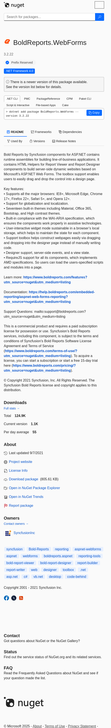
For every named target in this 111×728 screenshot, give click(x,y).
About (37, 726)
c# (25, 576)
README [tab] (15, 132)
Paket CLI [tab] (85, 98)
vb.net (38, 576)
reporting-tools (89, 556)
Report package (21, 505)
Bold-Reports (39, 549)
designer (50, 570)
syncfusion (14, 549)
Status (10, 651)
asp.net (12, 576)
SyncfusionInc (24, 533)
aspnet (11, 556)
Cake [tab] (65, 105)
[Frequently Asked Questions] (8, 667)
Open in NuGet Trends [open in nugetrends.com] (26, 497)
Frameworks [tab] (41, 132)
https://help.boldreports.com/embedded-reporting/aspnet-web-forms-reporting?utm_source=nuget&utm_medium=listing (49, 297)
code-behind (76, 576)
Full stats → (12, 408)
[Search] (99, 17)
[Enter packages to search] (49, 17)
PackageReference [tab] (48, 98)
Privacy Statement (82, 726)
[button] (94, 113)
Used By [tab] (14, 141)
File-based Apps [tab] (46, 105)
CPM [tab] (69, 98)
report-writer (15, 570)
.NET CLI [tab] (12, 98)
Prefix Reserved (22, 62)
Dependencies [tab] (70, 132)
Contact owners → (16, 523)
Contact (12, 635)
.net (83, 570)
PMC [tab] (27, 98)
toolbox (68, 570)
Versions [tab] (37, 141)
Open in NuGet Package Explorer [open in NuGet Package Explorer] (34, 488)
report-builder (87, 563)
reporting (61, 549)
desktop (55, 576)
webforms (30, 556)
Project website (20, 462)
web (34, 570)
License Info (18, 470)
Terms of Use (55, 726)
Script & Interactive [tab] (17, 105)
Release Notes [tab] (64, 141)
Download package (23, 479)
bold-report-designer (55, 563)
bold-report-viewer (20, 563)
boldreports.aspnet (58, 556)
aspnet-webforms (88, 549)
